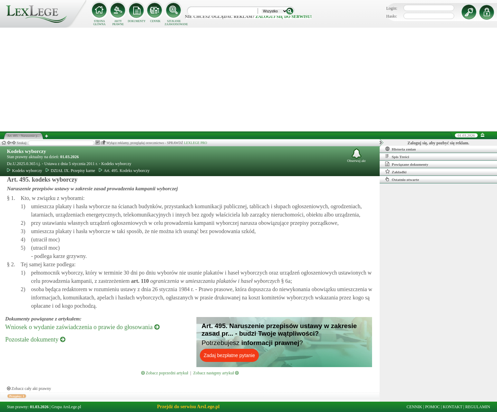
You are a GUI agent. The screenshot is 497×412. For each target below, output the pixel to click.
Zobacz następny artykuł (215, 373)
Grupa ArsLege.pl (66, 406)
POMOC (432, 406)
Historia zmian (400, 148)
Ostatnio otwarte (402, 179)
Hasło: (391, 16)
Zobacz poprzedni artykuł (164, 373)
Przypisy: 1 (16, 396)
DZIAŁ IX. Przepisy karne (70, 170)
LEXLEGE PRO (195, 143)
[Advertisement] (248, 79)
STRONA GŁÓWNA (99, 23)
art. (139, 281)
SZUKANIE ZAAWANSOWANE (174, 23)
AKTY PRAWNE (118, 23)
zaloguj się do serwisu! (283, 16)
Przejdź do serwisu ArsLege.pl (188, 406)
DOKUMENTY (137, 21)
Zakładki (396, 171)
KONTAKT (452, 406)
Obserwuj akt (356, 155)
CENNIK (155, 21)
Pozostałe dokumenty (35, 339)
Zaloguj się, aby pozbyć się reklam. (438, 143)
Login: (391, 8)
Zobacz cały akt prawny (29, 388)
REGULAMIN (477, 406)
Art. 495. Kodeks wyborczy (124, 170)
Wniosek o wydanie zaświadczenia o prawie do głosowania (82, 327)
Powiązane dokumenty (406, 164)
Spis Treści (397, 156)
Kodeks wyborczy (26, 151)
